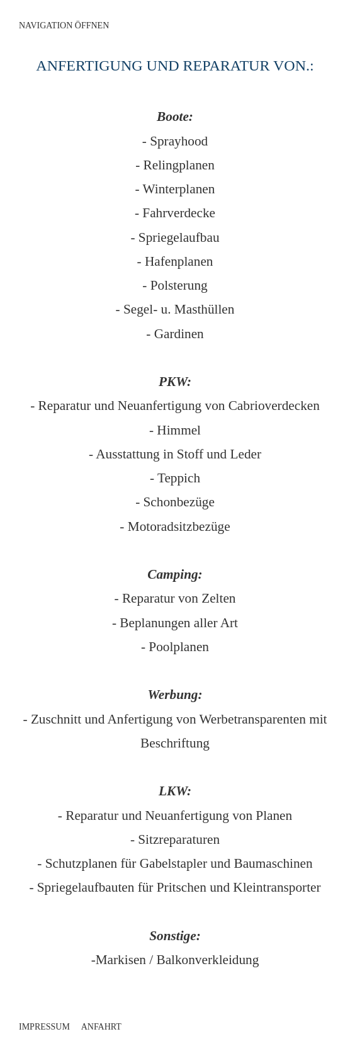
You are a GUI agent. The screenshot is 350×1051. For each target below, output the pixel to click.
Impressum (44, 1026)
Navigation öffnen (64, 25)
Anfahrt (101, 1026)
